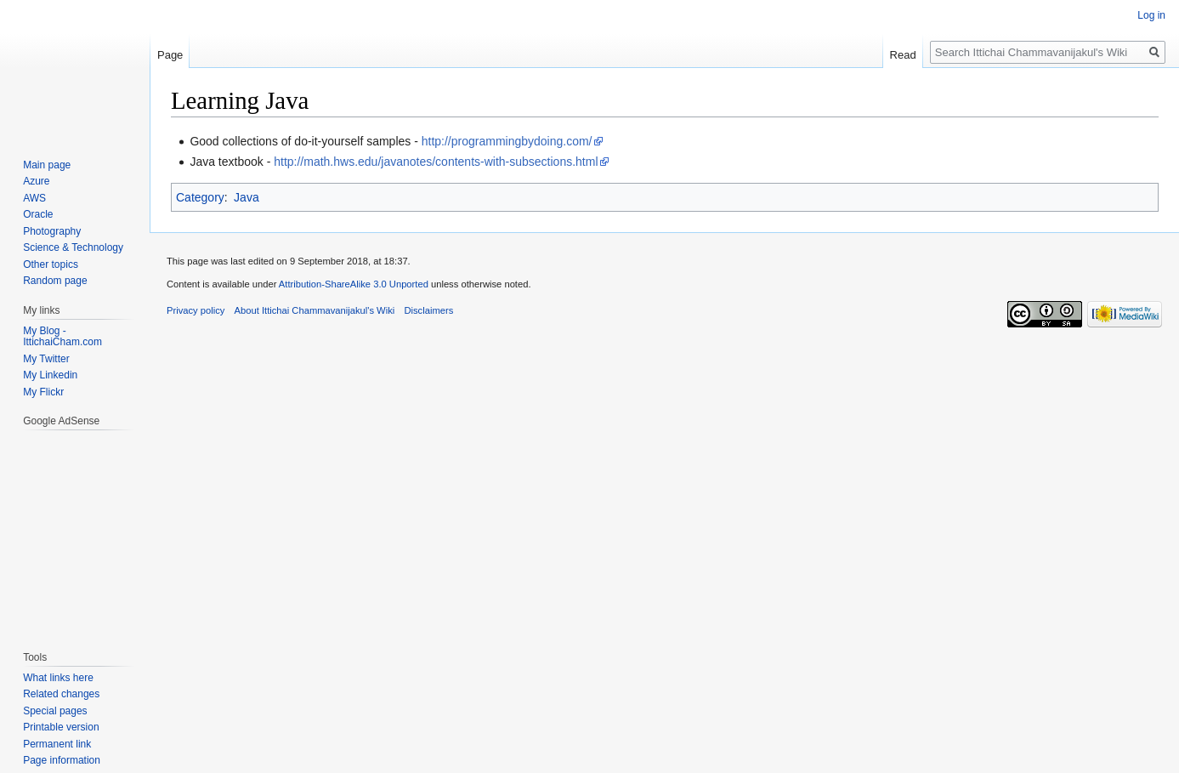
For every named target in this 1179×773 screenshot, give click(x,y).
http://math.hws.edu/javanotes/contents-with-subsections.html (436, 161)
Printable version (61, 727)
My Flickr (43, 392)
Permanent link (57, 744)
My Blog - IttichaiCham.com (62, 337)
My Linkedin (50, 375)
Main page (47, 165)
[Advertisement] (74, 531)
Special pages (55, 711)
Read (903, 54)
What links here (58, 678)
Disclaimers (428, 310)
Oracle (38, 214)
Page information (61, 760)
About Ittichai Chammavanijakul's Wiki (315, 310)
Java (246, 197)
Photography (52, 231)
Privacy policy (195, 310)
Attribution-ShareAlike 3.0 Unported (353, 284)
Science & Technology (73, 247)
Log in (1151, 15)
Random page (55, 281)
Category (200, 197)
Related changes (61, 694)
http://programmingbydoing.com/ (507, 141)
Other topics (50, 264)
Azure (36, 181)
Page (170, 54)
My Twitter (46, 359)
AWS (34, 198)
